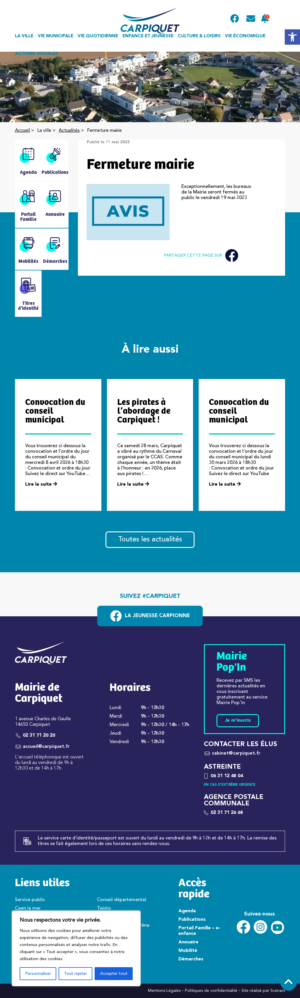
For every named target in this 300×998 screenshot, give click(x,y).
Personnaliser (38, 974)
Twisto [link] (104, 908)
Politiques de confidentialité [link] (211, 991)
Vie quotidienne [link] (98, 36)
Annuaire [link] (188, 942)
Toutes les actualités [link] (150, 539)
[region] (76, 948)
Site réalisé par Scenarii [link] (263, 991)
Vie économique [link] (245, 36)
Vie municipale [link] (55, 36)
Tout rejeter (75, 974)
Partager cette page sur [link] (201, 255)
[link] (292, 37)
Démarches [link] (190, 959)
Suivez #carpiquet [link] (150, 596)
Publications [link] (192, 919)
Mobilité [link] (187, 950)
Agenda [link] (187, 911)
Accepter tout (113, 974)
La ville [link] (24, 36)
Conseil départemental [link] (121, 900)
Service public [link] (30, 900)
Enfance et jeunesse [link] (147, 36)
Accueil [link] (22, 130)
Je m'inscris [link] (238, 720)
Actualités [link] (69, 130)
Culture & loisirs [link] (199, 36)
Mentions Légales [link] (164, 991)
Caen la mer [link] (28, 908)
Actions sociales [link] (36, 54)
